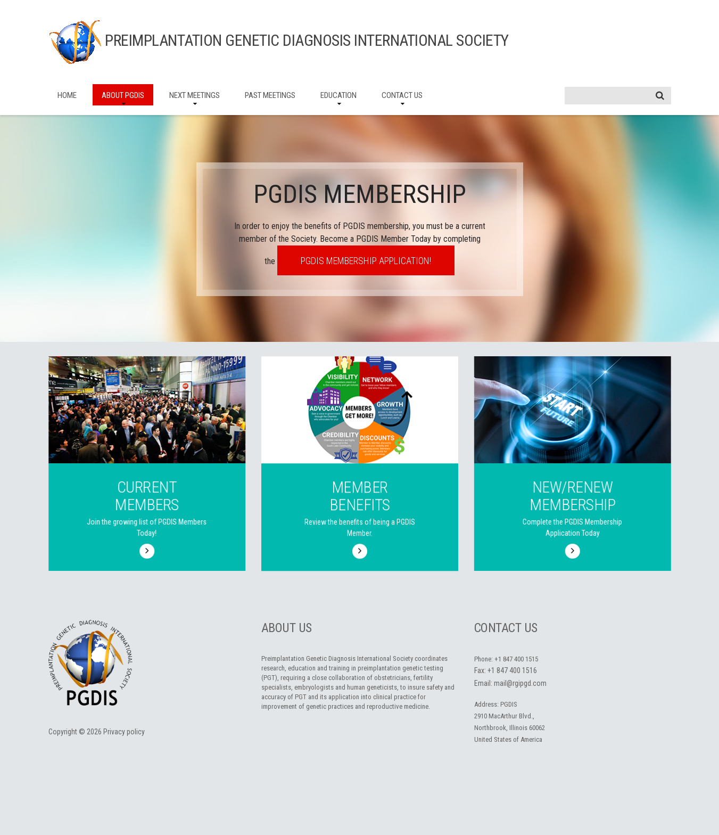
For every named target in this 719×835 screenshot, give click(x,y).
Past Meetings (270, 95)
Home (67, 95)
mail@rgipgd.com (520, 683)
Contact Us (402, 95)
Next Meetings (194, 95)
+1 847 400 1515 (516, 659)
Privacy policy (124, 731)
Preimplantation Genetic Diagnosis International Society (307, 40)
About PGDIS (123, 95)
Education (338, 95)
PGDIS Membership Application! (366, 260)
